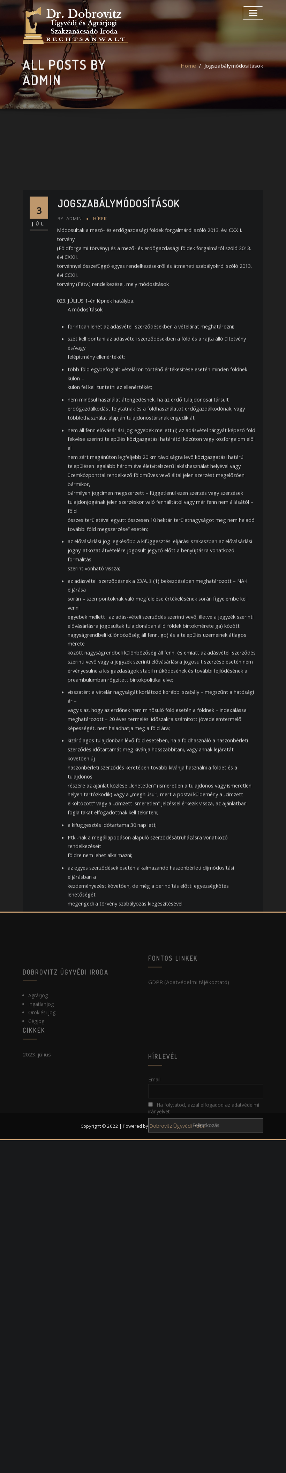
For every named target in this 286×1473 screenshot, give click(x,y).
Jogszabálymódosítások (236, 74)
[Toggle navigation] (254, 12)
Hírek (99, 392)
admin (70, 392)
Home (194, 74)
